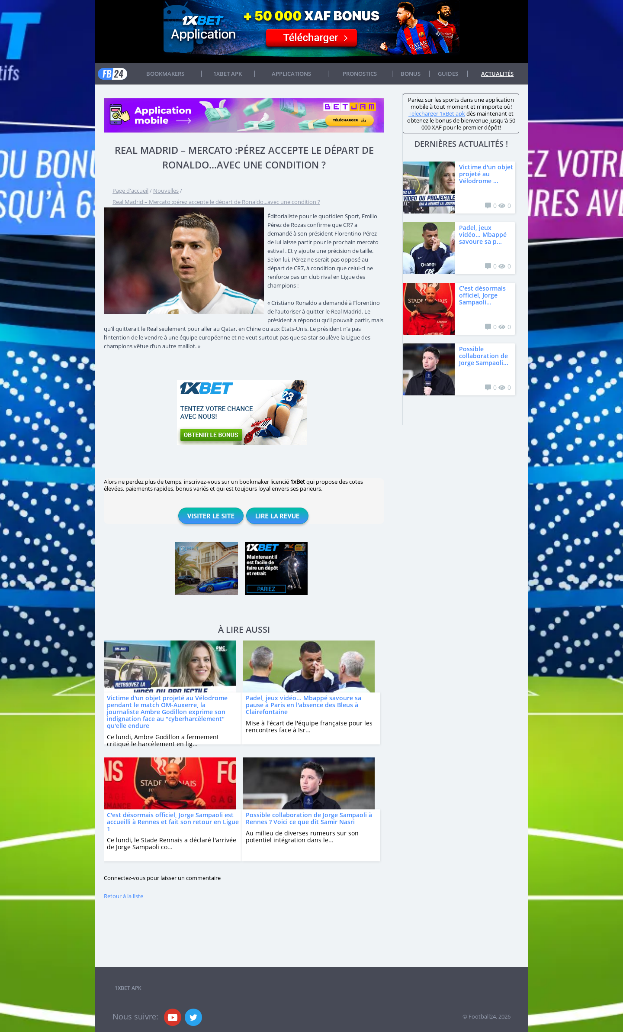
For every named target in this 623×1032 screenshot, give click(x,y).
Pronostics (360, 74)
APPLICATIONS (291, 74)
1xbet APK (227, 74)
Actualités (497, 74)
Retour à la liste (123, 896)
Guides (448, 74)
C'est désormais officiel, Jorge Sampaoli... (482, 295)
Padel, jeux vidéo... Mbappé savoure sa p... (483, 234)
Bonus (411, 74)
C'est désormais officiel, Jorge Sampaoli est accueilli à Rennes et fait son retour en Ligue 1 (173, 822)
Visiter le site (210, 515)
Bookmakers (165, 74)
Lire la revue (277, 515)
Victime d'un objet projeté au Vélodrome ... (486, 174)
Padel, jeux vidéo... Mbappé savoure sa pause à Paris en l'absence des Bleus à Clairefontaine (303, 705)
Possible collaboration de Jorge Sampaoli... (483, 356)
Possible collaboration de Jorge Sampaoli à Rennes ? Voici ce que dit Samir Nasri (309, 818)
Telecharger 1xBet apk (436, 113)
